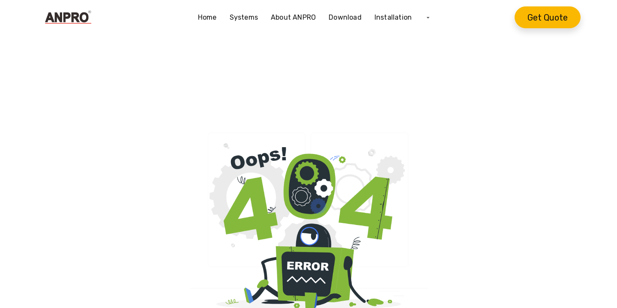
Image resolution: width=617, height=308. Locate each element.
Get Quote (547, 17)
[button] (428, 17)
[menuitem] (210, 17)
